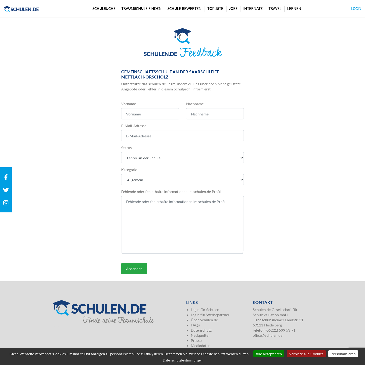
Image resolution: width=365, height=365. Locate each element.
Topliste (215, 8)
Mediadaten (200, 345)
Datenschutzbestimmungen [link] (182, 360)
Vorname (128, 103)
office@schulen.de (267, 335)
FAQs (195, 325)
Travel (275, 8)
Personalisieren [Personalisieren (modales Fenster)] (343, 353)
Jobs (233, 8)
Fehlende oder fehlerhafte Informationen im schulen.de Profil (171, 191)
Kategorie (129, 169)
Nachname (195, 103)
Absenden (134, 268)
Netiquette (199, 335)
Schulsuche (104, 8)
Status (126, 147)
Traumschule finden (141, 8)
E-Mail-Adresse (133, 125)
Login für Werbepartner (210, 314)
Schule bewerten (184, 8)
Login (356, 9)
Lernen (294, 8)
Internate (253, 8)
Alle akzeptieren (269, 353)
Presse (196, 340)
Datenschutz (201, 330)
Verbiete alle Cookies (306, 353)
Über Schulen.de (204, 320)
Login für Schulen (205, 309)
